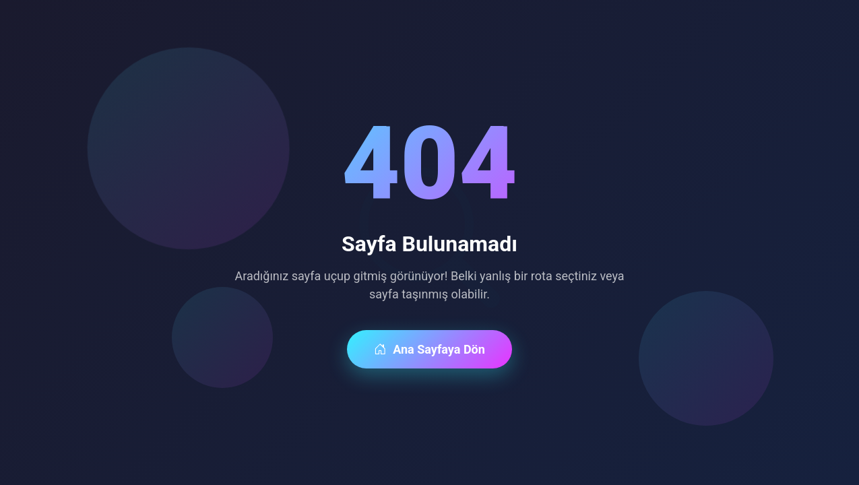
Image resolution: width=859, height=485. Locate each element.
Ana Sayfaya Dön (429, 349)
